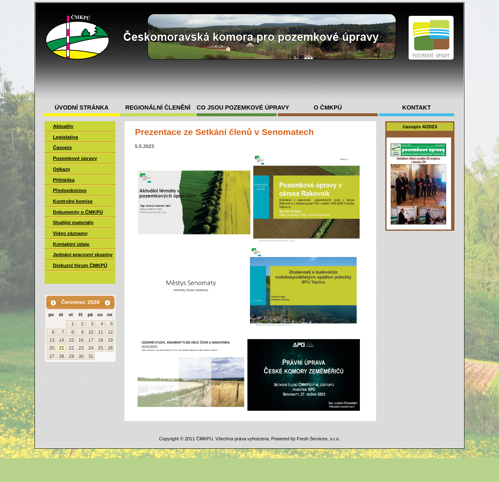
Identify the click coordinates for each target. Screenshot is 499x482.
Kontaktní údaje (71, 244)
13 (51, 339)
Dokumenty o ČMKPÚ (78, 212)
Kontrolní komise (72, 201)
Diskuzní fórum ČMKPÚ (80, 265)
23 (80, 347)
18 (100, 339)
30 (80, 356)
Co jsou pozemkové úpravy (237, 108)
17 (90, 339)
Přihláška (64, 179)
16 (80, 339)
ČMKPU (204, 438)
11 (100, 332)
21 (61, 347)
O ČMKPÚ (328, 108)
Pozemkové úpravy (75, 158)
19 (110, 339)
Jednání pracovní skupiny (83, 254)
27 (51, 356)
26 (110, 347)
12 (110, 332)
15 (71, 339)
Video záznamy (70, 233)
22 (71, 347)
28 (61, 356)
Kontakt (416, 108)
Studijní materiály (73, 222)
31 (90, 356)
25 (100, 347)
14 (61, 339)
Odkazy (61, 169)
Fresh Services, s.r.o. (318, 438)
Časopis (62, 147)
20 (51, 347)
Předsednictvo (70, 190)
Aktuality (63, 126)
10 (90, 332)
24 (90, 347)
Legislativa (65, 137)
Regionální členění (157, 108)
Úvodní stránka (81, 108)
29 (71, 356)
